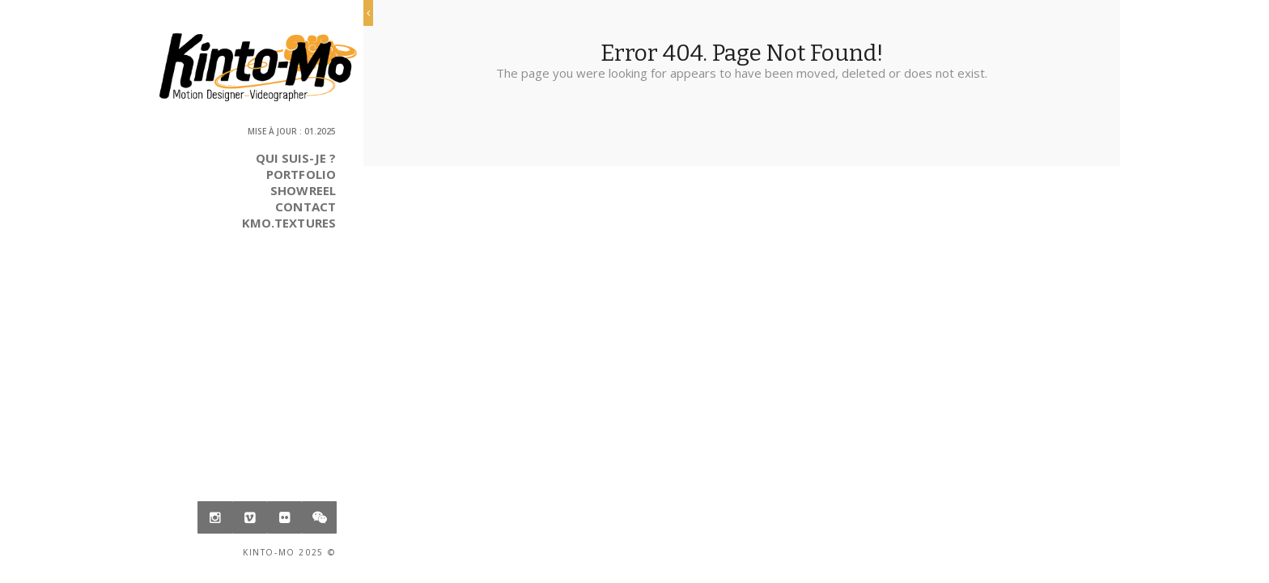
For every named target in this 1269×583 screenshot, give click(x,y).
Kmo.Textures (289, 223)
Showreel (303, 190)
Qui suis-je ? (296, 158)
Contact (305, 206)
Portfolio (301, 174)
